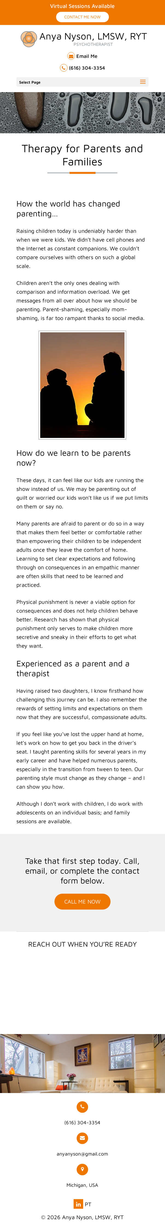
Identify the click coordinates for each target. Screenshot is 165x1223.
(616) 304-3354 (82, 68)
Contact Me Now (82, 17)
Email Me (82, 56)
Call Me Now (82, 901)
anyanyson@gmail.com (82, 1145)
